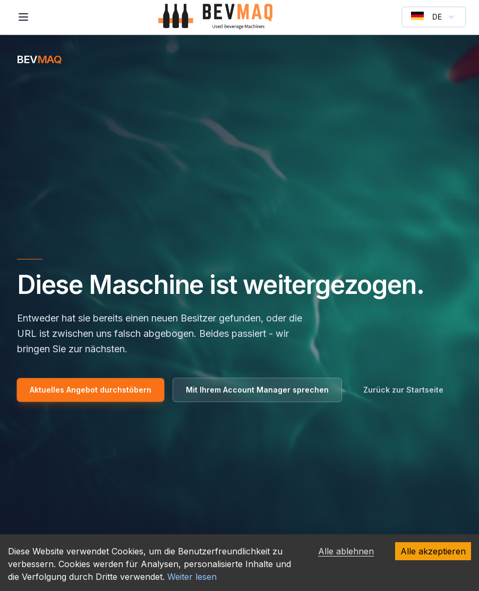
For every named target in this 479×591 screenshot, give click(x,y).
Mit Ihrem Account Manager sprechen (257, 389)
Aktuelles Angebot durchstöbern (90, 389)
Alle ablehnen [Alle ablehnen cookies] (346, 551)
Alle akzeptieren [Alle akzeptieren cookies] (433, 551)
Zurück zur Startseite (403, 389)
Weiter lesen (192, 576)
